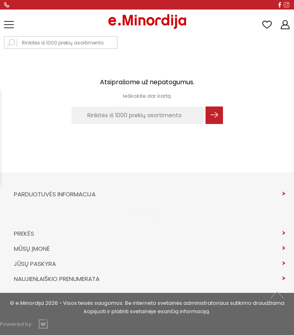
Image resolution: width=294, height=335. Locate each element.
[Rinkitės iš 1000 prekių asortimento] (138, 115)
